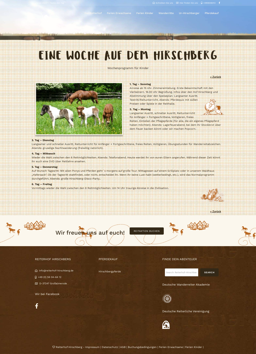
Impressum (92, 347)
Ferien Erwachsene (119, 13)
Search (209, 272)
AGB (123, 347)
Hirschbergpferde (110, 271)
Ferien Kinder (144, 13)
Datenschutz (110, 347)
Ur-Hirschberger (189, 13)
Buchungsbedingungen (142, 347)
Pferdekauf (212, 13)
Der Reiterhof (93, 13)
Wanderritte (166, 13)
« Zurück (215, 77)
